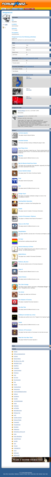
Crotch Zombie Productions (27, 472)
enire (15, 375)
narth (15, 415)
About (4, 473)
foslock (15, 384)
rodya (15, 434)
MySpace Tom (17, 413)
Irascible (16, 398)
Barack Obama (17, 358)
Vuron (15, 450)
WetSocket (16, 453)
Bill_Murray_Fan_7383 (19, 361)
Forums (25, 473)
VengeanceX (20, 116)
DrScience (16, 372)
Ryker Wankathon (18, 436)
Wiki (37, 473)
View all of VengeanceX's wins (25, 74)
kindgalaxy (16, 405)
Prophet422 (16, 422)
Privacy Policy (33, 473)
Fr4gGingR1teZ (17, 387)
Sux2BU (16, 441)
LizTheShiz (16, 408)
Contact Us (21, 473)
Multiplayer (17, 473)
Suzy (15, 443)
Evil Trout (16, 377)
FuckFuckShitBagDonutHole (20, 391)
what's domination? (28, 66)
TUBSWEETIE (17, 448)
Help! (47, 473)
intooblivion (16, 396)
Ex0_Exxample (17, 380)
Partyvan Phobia (21, 110)
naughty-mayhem (18, 417)
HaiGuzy (16, 394)
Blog (7, 473)
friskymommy (17, 389)
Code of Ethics (11, 473)
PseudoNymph (17, 424)
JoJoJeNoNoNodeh (18, 401)
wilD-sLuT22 (16, 455)
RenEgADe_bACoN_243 (19, 431)
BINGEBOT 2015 (18, 363)
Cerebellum (16, 368)
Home (44, 473)
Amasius (16, 356)
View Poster (29, 78)
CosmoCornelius (17, 370)
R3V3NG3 (16, 427)
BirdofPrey (16, 365)
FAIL (15, 382)
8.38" (6, 24)
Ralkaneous (16, 429)
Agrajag (15, 351)
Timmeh (15, 446)
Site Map (40, 473)
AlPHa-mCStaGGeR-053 (19, 354)
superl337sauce (17, 438)
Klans (29, 473)
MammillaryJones (18, 410)
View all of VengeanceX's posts (30, 58)
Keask (15, 403)
